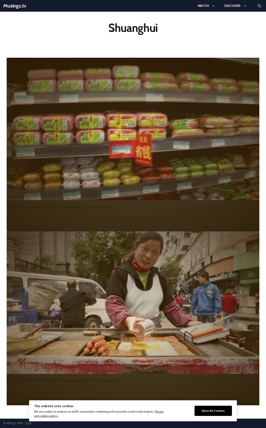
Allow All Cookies (213, 410)
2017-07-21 (14, 387)
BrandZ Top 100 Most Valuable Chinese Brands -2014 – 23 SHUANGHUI (63, 380)
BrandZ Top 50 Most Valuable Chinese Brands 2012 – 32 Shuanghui (59, 207)
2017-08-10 (14, 214)
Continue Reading (21, 227)
